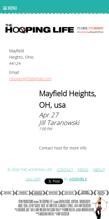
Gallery (33, 179)
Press (83, 170)
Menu (10, 8)
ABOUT (99, 170)
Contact (65, 170)
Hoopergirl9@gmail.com (30, 78)
